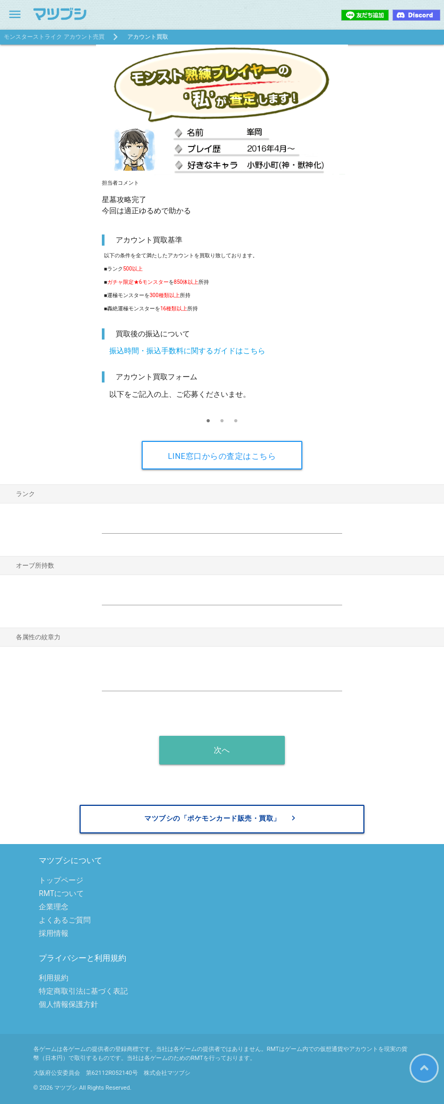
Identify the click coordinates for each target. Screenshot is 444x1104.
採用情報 (53, 933)
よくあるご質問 (65, 920)
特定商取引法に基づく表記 (83, 991)
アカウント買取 (147, 36)
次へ (222, 750)
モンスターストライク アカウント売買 (54, 36)
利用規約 (53, 977)
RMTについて (61, 893)
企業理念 (53, 906)
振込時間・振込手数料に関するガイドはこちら (187, 350)
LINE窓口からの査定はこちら (222, 456)
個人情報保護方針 (68, 1004)
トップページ (61, 880)
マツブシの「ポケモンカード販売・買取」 (221, 818)
